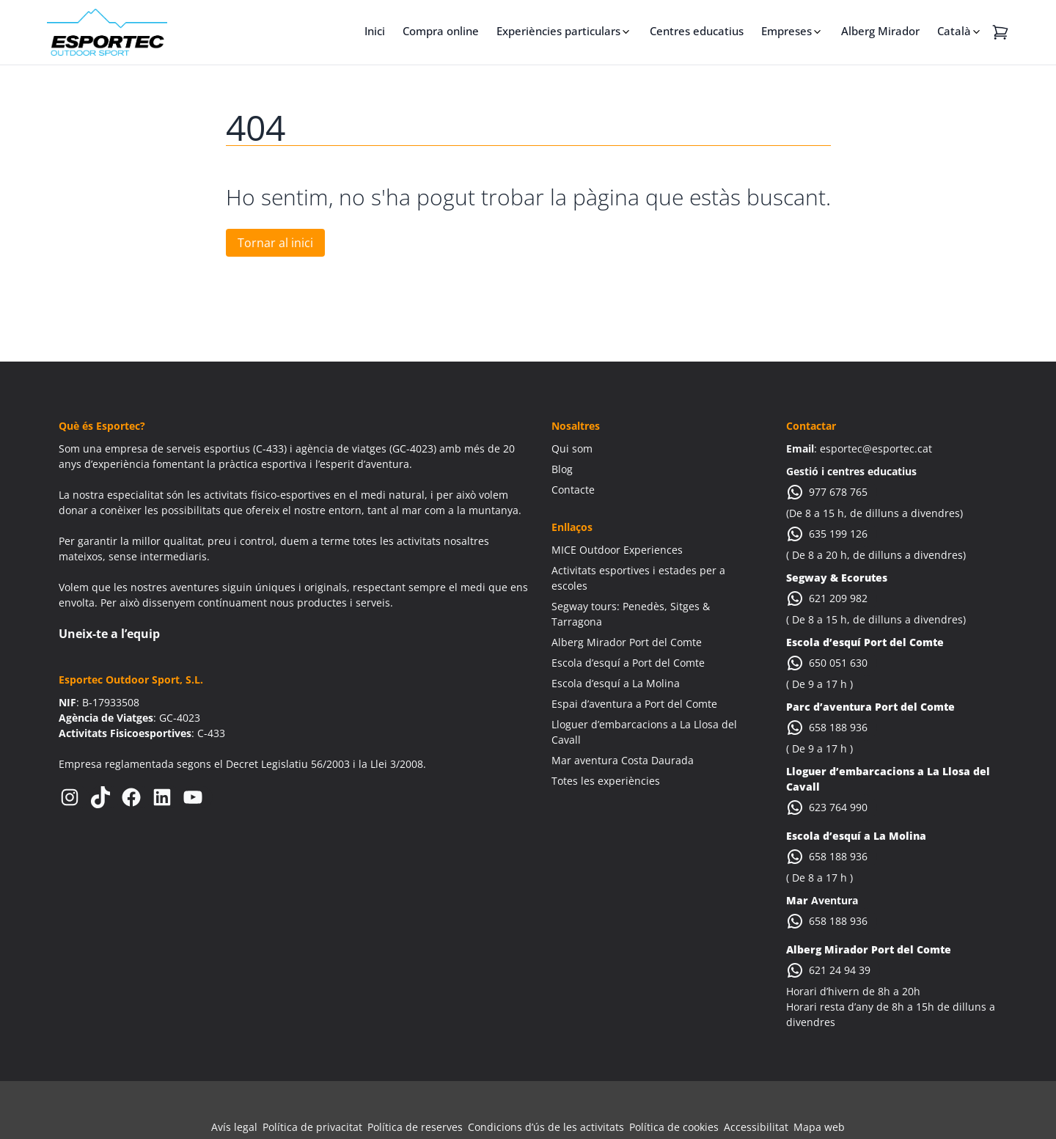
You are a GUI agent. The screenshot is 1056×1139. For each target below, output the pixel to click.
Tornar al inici (275, 243)
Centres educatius (697, 30)
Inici (374, 30)
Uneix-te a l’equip (109, 634)
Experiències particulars (558, 30)
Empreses (786, 30)
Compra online (441, 30)
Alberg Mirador (880, 30)
